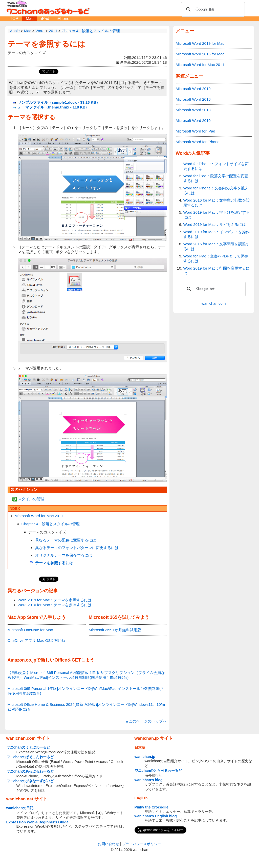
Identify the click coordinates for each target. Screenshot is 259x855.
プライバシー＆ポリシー (141, 844)
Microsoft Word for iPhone (198, 142)
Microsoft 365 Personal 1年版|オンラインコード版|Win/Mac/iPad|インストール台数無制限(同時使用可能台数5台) (86, 690)
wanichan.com (214, 303)
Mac (29, 18)
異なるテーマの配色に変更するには (65, 540)
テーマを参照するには (46, 44)
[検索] (212, 9)
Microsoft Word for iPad (195, 131)
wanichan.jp (145, 757)
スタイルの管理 (31, 499)
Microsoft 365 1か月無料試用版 (115, 630)
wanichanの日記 (20, 808)
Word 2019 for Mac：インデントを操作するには (216, 234)
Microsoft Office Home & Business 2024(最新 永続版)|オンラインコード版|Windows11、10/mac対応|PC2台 (86, 706)
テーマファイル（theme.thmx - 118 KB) (52, 107)
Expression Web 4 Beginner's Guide (37, 822)
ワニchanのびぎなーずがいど (30, 781)
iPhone (63, 18)
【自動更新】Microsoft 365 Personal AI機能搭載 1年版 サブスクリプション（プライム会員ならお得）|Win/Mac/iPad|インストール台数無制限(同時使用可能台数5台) (86, 674)
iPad (45, 18)
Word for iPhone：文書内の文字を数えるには (216, 190)
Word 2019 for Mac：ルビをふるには (214, 224)
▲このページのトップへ (146, 721)
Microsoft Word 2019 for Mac (200, 43)
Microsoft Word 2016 (193, 99)
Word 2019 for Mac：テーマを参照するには (55, 600)
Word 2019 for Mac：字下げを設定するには (216, 214)
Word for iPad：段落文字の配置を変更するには (215, 178)
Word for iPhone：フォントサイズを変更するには (216, 166)
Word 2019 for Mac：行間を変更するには (216, 270)
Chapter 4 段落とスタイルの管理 (50, 524)
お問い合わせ (108, 844)
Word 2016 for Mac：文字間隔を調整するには (216, 246)
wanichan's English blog (156, 816)
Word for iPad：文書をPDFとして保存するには (215, 258)
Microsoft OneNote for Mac (30, 630)
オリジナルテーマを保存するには (63, 555)
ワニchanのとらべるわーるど (158, 771)
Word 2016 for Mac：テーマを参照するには (55, 605)
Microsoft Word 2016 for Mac (200, 54)
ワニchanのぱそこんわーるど (30, 757)
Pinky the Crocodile (151, 807)
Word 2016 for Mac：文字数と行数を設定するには (216, 202)
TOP (14, 18)
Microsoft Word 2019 (193, 88)
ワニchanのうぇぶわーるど (28, 747)
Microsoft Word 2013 (193, 110)
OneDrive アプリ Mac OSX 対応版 (37, 640)
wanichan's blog (149, 780)
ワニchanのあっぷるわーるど (30, 771)
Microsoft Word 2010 (193, 120)
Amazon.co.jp (22, 660)
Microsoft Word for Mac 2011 (39, 516)
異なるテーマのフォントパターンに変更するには (77, 547)
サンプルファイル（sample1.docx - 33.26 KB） (59, 102)
